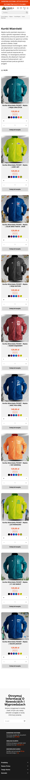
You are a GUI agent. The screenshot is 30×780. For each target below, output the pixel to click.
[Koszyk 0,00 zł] (24, 8)
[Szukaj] (15, 12)
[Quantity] (15, 125)
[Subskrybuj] (24, 721)
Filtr (4, 70)
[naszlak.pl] (8, 8)
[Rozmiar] (15, 121)
